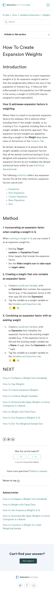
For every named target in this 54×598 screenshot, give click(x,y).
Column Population (17, 197)
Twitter (9, 439)
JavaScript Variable (27, 286)
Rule (16, 126)
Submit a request (38, 471)
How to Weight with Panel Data (19, 412)
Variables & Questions (30, 15)
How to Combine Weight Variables (20, 396)
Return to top (11, 481)
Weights (46, 15)
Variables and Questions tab (27, 304)
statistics (22, 175)
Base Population (16, 200)
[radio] (19, 457)
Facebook (4, 439)
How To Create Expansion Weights (20, 390)
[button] (48, 5)
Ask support (28, 561)
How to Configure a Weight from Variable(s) (25, 378)
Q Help (6, 15)
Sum (10, 204)
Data (14, 15)
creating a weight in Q (20, 238)
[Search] (27, 22)
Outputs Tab (37, 141)
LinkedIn (13, 439)
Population (13, 189)
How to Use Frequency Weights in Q (21, 418)
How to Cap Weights (13, 384)
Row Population (16, 193)
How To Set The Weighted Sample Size (23, 424)
